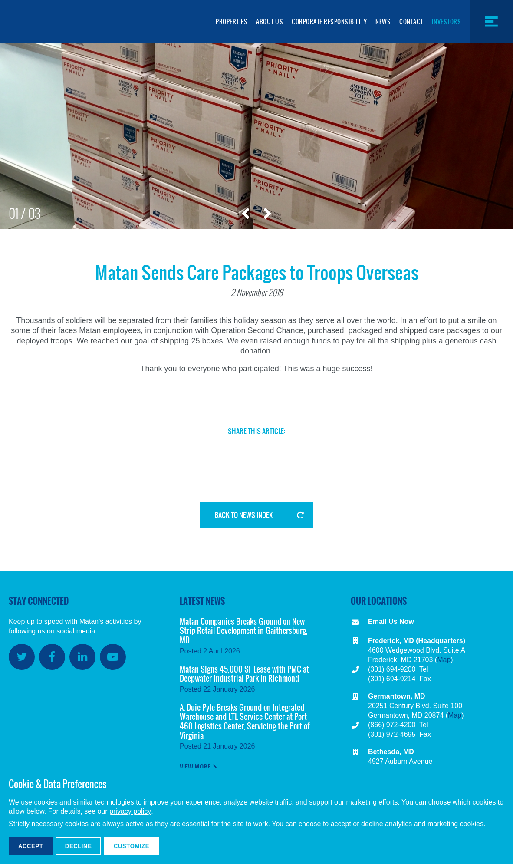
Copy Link (302, 452)
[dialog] (256, 816)
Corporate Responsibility (329, 21)
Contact (411, 21)
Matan (52, 22)
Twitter (183, 449)
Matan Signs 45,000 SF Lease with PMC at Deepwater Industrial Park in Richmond (244, 674)
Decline (78, 846)
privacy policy (130, 811)
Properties (231, 21)
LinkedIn (242, 449)
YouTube (113, 657)
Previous (245, 213)
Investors (446, 21)
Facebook (213, 449)
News (383, 21)
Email (272, 449)
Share (331, 449)
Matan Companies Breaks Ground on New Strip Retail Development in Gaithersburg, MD (244, 631)
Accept (30, 846)
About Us (269, 21)
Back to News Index (243, 515)
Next (267, 213)
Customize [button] (131, 846)
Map (444, 659)
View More (195, 767)
